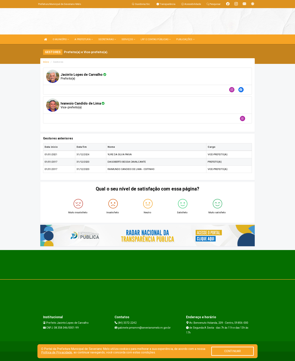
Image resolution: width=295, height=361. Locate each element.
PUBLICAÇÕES (185, 39)
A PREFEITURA (84, 39)
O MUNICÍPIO (61, 39)
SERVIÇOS (128, 39)
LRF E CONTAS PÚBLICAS (156, 39)
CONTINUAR (232, 351)
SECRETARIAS (107, 39)
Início (46, 61)
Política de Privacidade (56, 352)
